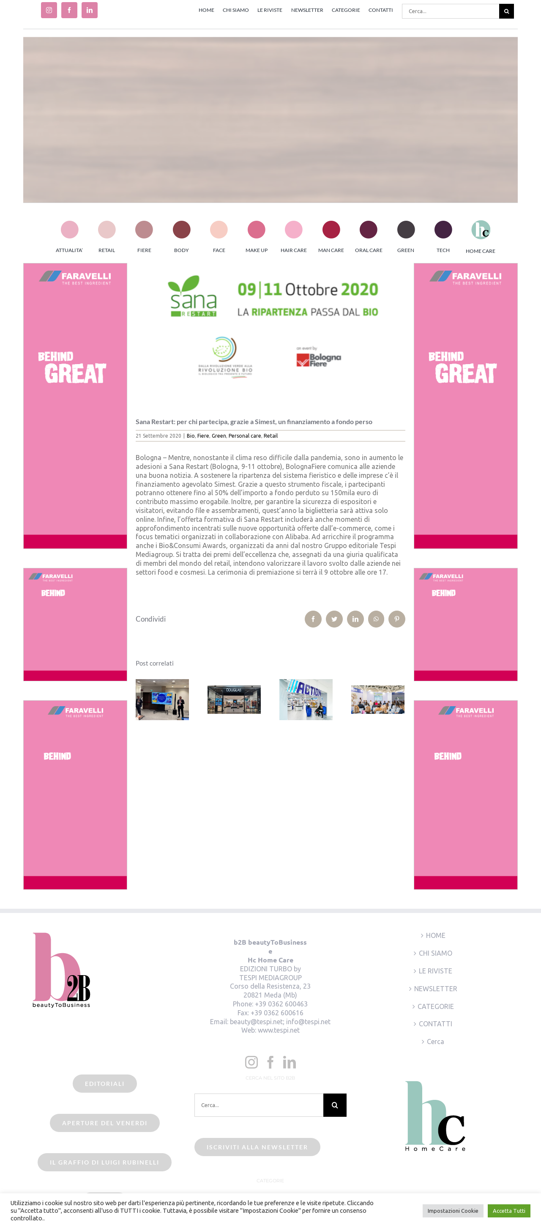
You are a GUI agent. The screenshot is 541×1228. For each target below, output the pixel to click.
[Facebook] (270, 1062)
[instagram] (49, 10)
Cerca (435, 1041)
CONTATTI (435, 1024)
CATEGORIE (436, 1006)
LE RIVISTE (435, 971)
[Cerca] (506, 11)
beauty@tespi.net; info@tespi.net (280, 1021)
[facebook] (69, 10)
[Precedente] (142, 699)
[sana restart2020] (271, 334)
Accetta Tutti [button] (509, 1211)
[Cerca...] (450, 11)
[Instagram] (251, 1062)
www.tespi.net (279, 1030)
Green (219, 436)
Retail (271, 436)
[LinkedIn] (289, 1062)
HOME (435, 935)
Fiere (203, 436)
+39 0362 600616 (277, 1013)
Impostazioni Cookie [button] (453, 1211)
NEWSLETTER (435, 988)
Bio (191, 436)
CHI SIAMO (435, 953)
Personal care (245, 436)
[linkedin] (90, 10)
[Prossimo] (398, 699)
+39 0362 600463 (281, 1004)
